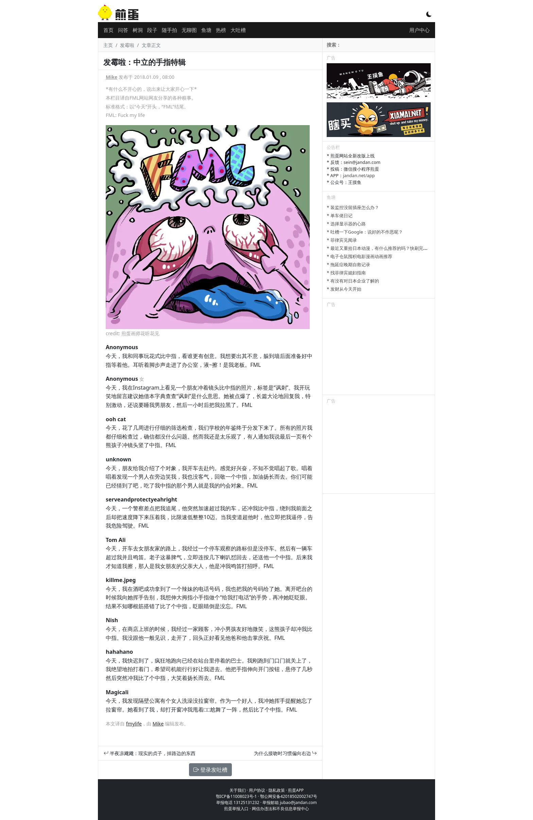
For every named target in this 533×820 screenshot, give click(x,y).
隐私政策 (277, 790)
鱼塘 (206, 30)
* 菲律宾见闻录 (342, 240)
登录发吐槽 (210, 769)
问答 (123, 30)
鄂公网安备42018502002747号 (288, 796)
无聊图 (189, 30)
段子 (152, 30)
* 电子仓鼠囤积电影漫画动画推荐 (359, 256)
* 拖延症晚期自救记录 (348, 264)
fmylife (134, 723)
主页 (108, 45)
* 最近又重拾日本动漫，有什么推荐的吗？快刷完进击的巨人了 (388, 248)
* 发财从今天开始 (344, 289)
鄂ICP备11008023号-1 (236, 796)
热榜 (221, 30)
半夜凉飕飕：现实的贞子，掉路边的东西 (149, 753)
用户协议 (257, 790)
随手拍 (169, 30)
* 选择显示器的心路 (346, 224)
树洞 (138, 30)
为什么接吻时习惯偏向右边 (285, 753)
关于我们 (237, 790)
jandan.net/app (359, 175)
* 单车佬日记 (340, 215)
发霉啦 (127, 45)
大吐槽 (238, 30)
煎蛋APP (296, 790)
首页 (108, 30)
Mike (111, 77)
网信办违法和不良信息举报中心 (280, 809)
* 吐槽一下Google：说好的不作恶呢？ (364, 232)
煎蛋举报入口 (236, 809)
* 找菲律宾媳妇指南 (346, 273)
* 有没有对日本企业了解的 (353, 281)
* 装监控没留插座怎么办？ (353, 207)
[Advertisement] (379, 352)
